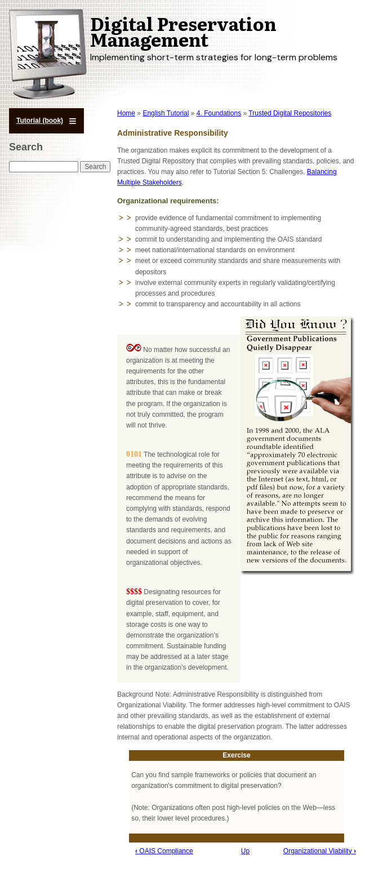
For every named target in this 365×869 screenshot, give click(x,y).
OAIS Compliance (164, 851)
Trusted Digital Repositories (289, 113)
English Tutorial (166, 113)
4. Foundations (219, 113)
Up (245, 851)
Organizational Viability (319, 851)
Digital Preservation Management (183, 31)
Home (126, 113)
